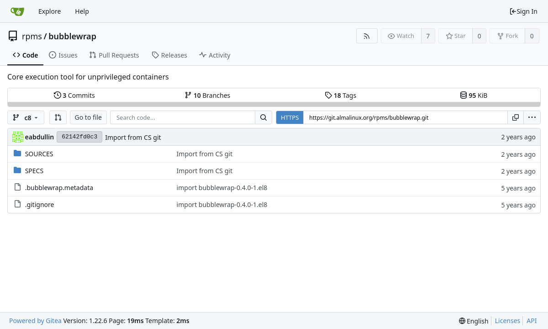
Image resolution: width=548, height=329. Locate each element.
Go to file (88, 117)
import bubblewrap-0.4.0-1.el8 (222, 187)
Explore (49, 11)
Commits (74, 95)
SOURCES (39, 153)
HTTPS (290, 117)
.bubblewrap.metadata (59, 187)
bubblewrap (72, 36)
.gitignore (39, 204)
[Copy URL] (515, 117)
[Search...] (263, 117)
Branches (207, 95)
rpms (32, 36)
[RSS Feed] (367, 35)
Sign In (523, 11)
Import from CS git (133, 137)
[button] (58, 117)
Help (82, 11)
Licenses (508, 320)
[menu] (532, 117)
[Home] (17, 11)
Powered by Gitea (35, 320)
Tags (340, 95)
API (532, 320)
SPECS (34, 170)
